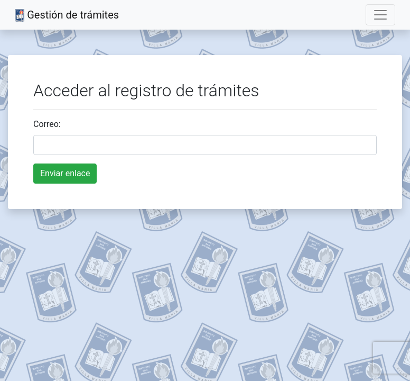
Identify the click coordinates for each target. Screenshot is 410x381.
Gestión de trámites (67, 15)
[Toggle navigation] (380, 14)
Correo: (47, 124)
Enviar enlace (65, 173)
